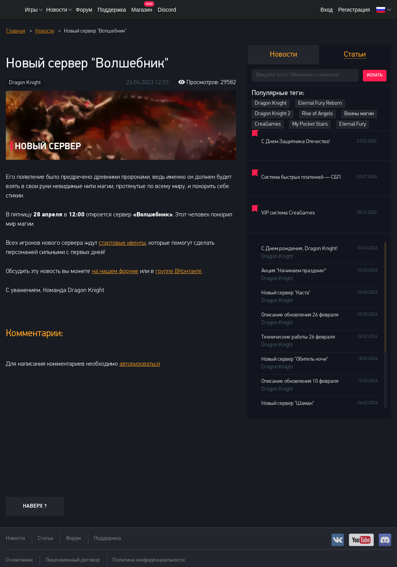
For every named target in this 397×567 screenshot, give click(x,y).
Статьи (45, 538)
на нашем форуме (115, 271)
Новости (56, 10)
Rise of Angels (317, 114)
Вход (326, 10)
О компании (19, 560)
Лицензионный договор (72, 560)
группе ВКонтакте (178, 271)
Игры (31, 10)
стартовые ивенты (122, 243)
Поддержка (112, 10)
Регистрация (354, 10)
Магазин (141, 10)
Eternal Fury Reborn (320, 103)
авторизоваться (139, 364)
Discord (167, 10)
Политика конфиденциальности (148, 560)
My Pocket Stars (310, 124)
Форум (84, 10)
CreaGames (268, 124)
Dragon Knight (25, 83)
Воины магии (359, 114)
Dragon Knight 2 (272, 114)
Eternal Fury (352, 124)
